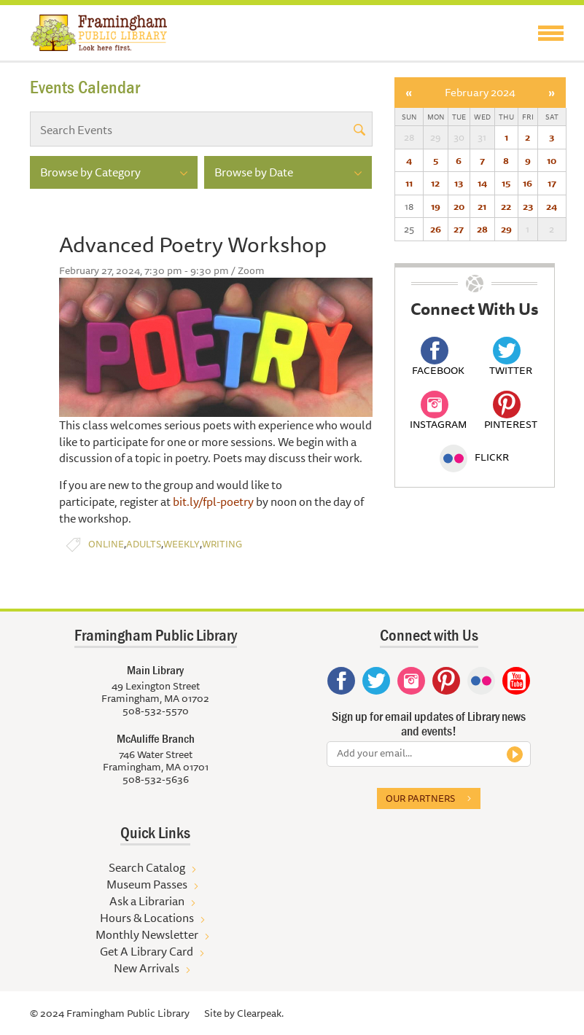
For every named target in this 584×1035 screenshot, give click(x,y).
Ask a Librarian (146, 900)
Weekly (181, 544)
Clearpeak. (260, 1013)
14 (482, 183)
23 (528, 206)
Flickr (474, 457)
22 (506, 206)
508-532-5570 (155, 711)
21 (482, 206)
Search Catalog (147, 867)
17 (552, 183)
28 (482, 229)
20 (458, 206)
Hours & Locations (147, 917)
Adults (143, 544)
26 (435, 229)
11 (409, 183)
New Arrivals (146, 968)
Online (106, 544)
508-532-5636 (155, 779)
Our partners (420, 798)
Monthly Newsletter (147, 934)
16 (527, 183)
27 (458, 229)
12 (435, 183)
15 (506, 183)
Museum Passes (146, 884)
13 (458, 183)
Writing (222, 544)
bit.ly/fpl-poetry (213, 501)
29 (506, 229)
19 (435, 206)
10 (551, 160)
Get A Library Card (146, 951)
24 (551, 206)
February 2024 (480, 92)
